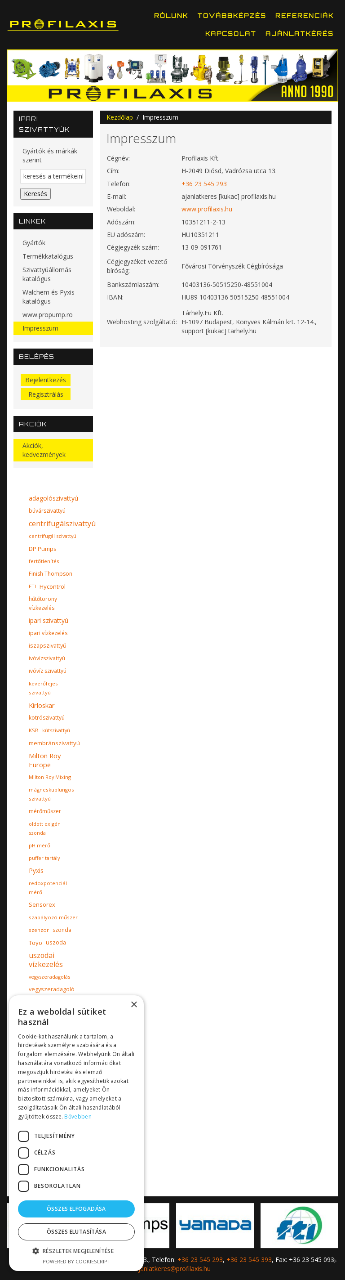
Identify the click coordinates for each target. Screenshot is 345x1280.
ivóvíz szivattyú (47, 671)
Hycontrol (53, 586)
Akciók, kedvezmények (44, 450)
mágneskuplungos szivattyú (51, 794)
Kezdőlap (119, 117)
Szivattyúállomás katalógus (46, 274)
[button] (76, 1251)
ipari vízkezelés (48, 633)
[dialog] (76, 1133)
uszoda (56, 942)
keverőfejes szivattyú (43, 688)
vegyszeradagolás (49, 976)
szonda (62, 930)
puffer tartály (44, 858)
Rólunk (171, 15)
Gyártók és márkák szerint (49, 155)
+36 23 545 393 (249, 1259)
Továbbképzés (231, 15)
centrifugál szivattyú (52, 536)
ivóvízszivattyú (47, 658)
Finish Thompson (50, 573)
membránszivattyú (54, 743)
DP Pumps (43, 549)
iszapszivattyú (47, 645)
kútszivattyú (56, 730)
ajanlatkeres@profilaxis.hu (173, 1268)
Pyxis (36, 870)
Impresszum (40, 328)
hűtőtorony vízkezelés (43, 603)
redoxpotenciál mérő (48, 887)
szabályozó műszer (53, 917)
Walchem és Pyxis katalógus (48, 296)
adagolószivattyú (53, 498)
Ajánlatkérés (299, 33)
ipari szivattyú (48, 620)
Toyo (35, 943)
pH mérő (39, 845)
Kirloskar (42, 705)
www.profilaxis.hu (206, 209)
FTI (32, 586)
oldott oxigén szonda (45, 828)
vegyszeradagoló (52, 989)
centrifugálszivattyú (62, 523)
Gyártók (33, 242)
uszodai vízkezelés (46, 959)
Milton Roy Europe (45, 760)
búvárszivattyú (47, 511)
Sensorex (42, 905)
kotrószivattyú (47, 717)
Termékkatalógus (47, 256)
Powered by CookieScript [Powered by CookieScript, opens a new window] (77, 1261)
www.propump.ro (47, 314)
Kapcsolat (231, 33)
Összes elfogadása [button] (76, 1209)
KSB (34, 730)
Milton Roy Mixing (50, 777)
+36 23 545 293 (204, 183)
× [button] (133, 1005)
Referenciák (304, 15)
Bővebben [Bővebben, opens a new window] (77, 1116)
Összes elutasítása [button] (76, 1231)
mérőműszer (45, 811)
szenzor (39, 929)
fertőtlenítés (44, 561)
